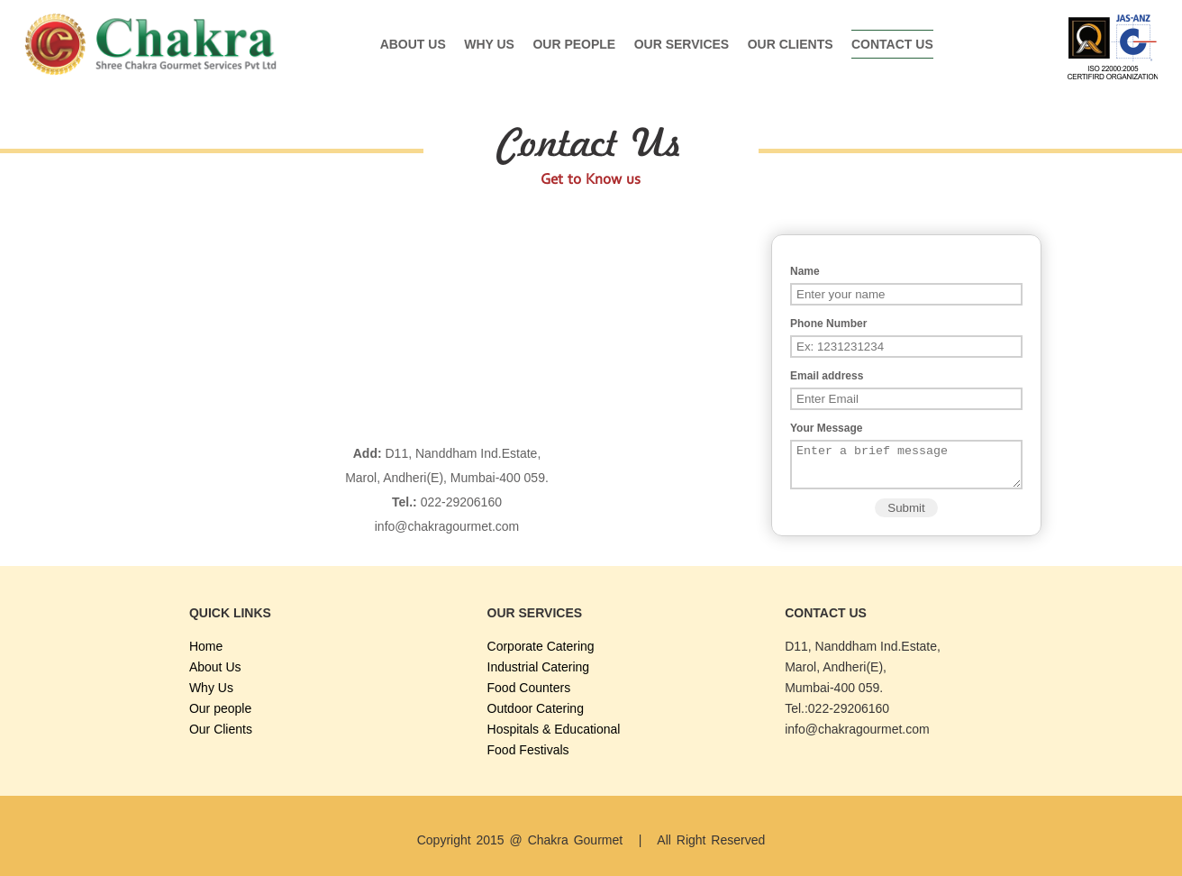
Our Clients (790, 44)
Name (805, 271)
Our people (573, 44)
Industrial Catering (538, 667)
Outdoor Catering (535, 708)
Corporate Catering (541, 646)
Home (206, 646)
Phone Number (828, 323)
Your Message (826, 428)
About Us (413, 44)
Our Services (682, 44)
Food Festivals (528, 750)
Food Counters (529, 687)
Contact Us (892, 44)
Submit (905, 516)
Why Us (489, 44)
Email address (826, 376)
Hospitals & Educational (554, 729)
